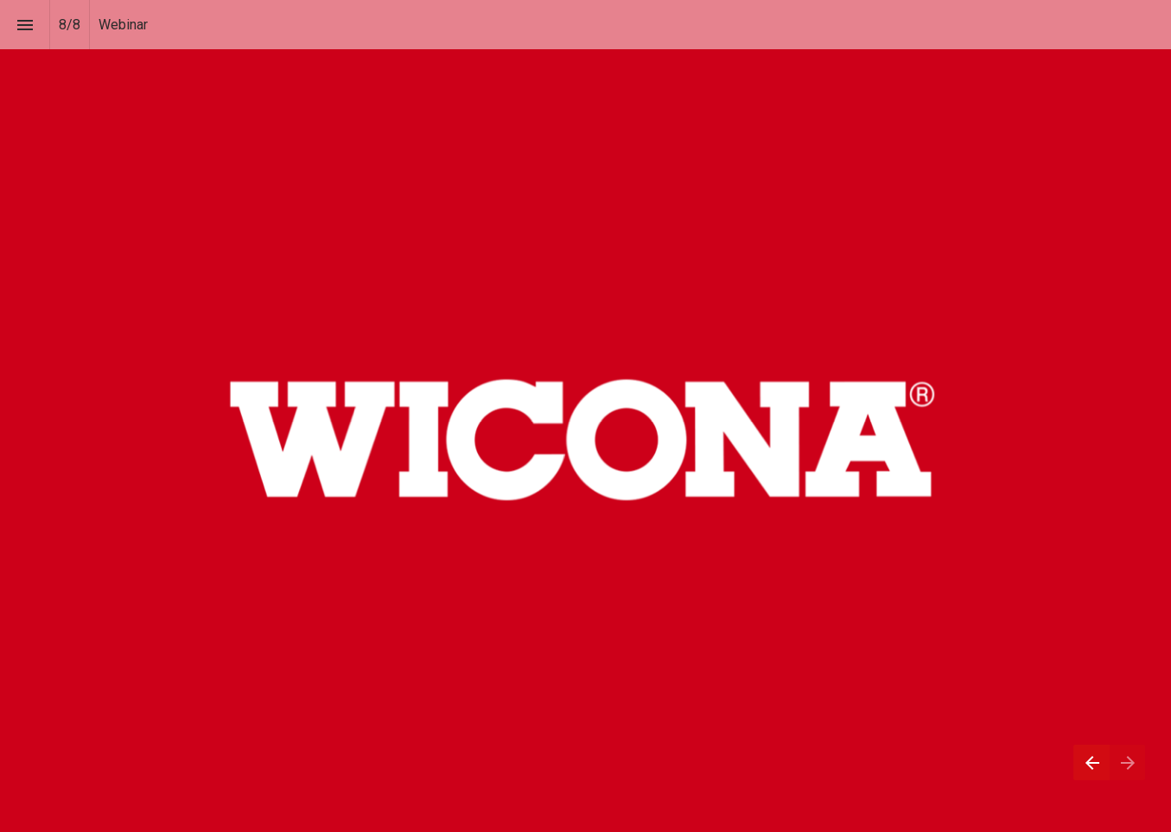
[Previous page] (1091, 762)
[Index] (24, 24)
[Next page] (1127, 762)
